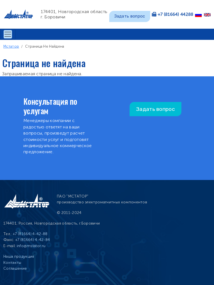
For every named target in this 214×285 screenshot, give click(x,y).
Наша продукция (18, 256)
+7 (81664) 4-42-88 (30, 234)
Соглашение (15, 268)
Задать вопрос (129, 16)
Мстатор (11, 46)
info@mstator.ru (31, 245)
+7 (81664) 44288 (175, 14)
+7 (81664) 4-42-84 (32, 239)
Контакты (12, 262)
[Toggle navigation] (8, 34)
